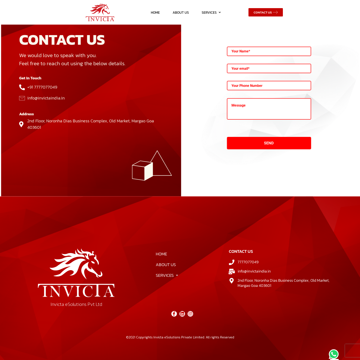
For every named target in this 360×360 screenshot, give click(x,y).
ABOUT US (181, 12)
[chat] (334, 354)
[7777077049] (231, 273)
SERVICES (211, 12)
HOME (155, 12)
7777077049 (248, 272)
